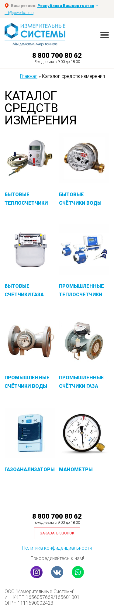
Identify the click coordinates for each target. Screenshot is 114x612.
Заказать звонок (57, 533)
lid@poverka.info (19, 12)
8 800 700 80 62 (57, 55)
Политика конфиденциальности (57, 548)
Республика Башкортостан (65, 5)
